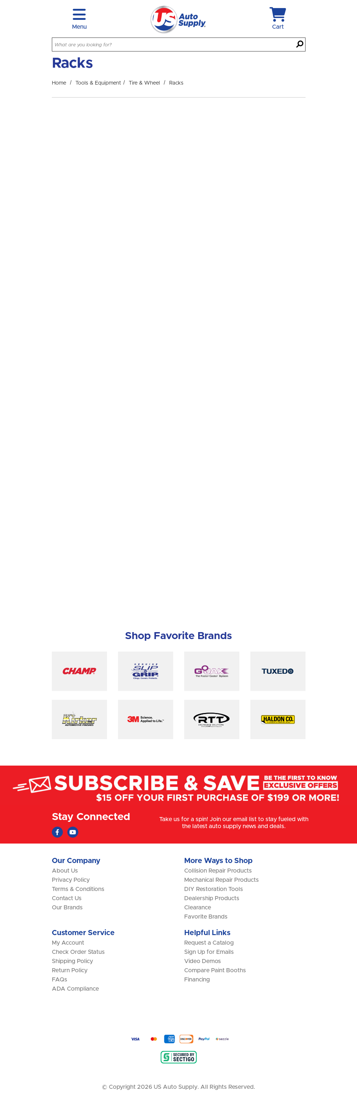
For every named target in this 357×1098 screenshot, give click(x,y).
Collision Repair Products (218, 871)
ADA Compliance (75, 989)
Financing (197, 980)
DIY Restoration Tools (213, 889)
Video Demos (202, 961)
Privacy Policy (71, 880)
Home (59, 83)
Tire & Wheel (144, 83)
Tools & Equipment (98, 83)
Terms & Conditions (78, 889)
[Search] (300, 45)
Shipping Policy (72, 961)
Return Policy (70, 970)
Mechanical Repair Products (221, 880)
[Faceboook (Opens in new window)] (57, 832)
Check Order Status (78, 952)
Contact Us (67, 898)
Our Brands (67, 907)
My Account (68, 943)
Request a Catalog (209, 943)
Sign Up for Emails (209, 952)
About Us (65, 871)
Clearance (197, 907)
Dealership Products (211, 898)
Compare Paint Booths (215, 970)
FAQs (59, 980)
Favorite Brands (206, 917)
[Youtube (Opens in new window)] (72, 832)
